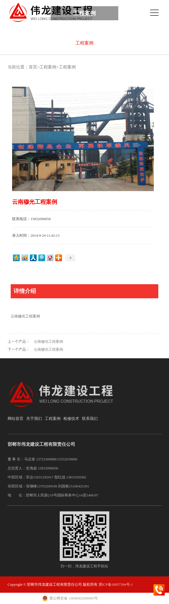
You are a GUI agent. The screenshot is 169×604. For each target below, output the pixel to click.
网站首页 (15, 423)
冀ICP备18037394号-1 (116, 584)
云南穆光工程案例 (48, 346)
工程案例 (84, 43)
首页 (33, 67)
